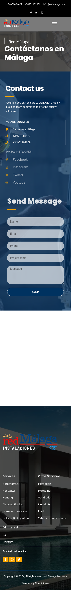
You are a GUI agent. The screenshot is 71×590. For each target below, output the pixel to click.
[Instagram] (42, 12)
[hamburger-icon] (54, 23)
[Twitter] (36, 12)
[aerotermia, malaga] (35, 344)
